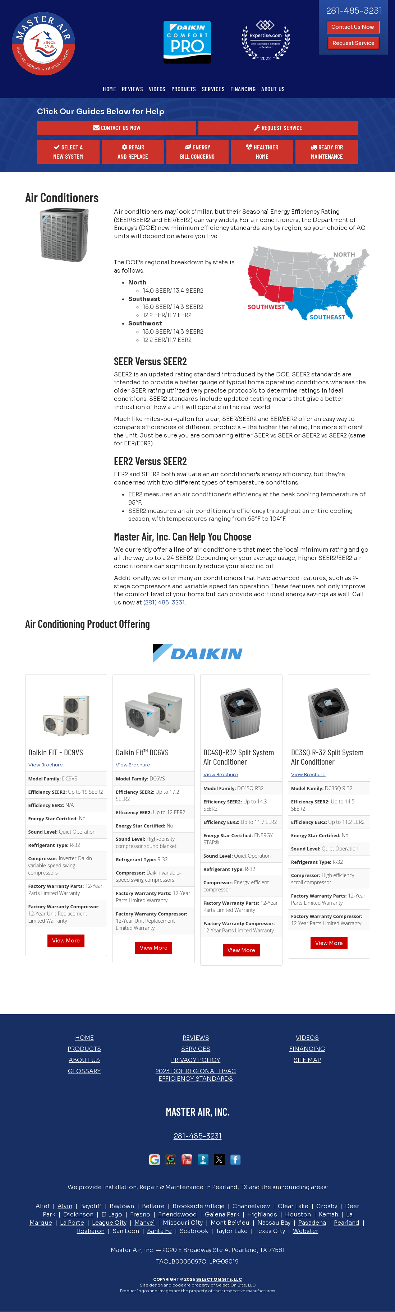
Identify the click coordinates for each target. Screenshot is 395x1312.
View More (66, 940)
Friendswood (177, 1214)
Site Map (307, 1060)
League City (109, 1223)
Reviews (132, 89)
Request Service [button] (353, 43)
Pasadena (312, 1223)
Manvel (144, 1223)
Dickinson (78, 1214)
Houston (298, 1214)
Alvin (65, 1206)
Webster (305, 1231)
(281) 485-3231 (164, 602)
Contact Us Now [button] (353, 27)
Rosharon (91, 1231)
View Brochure (45, 765)
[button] (117, 128)
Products (183, 89)
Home (109, 89)
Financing (243, 89)
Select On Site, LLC (219, 1279)
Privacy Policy (195, 1060)
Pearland (346, 1223)
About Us (273, 89)
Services (213, 89)
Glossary (84, 1071)
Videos (157, 89)
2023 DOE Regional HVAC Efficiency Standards (196, 1074)
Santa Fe (159, 1231)
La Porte (72, 1223)
